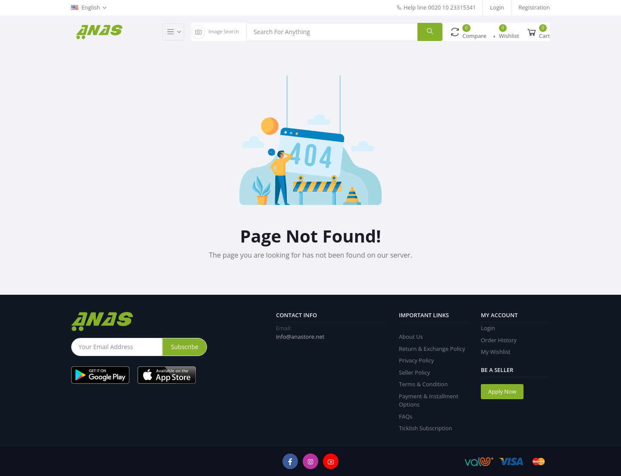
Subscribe (184, 347)
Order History (499, 340)
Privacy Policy (416, 360)
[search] (429, 32)
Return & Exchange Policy (432, 349)
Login (497, 7)
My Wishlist (495, 352)
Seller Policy (414, 372)
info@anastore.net (300, 336)
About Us (411, 336)
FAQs (405, 416)
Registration (534, 7)
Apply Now (502, 391)
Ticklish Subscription (425, 428)
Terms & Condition (423, 384)
